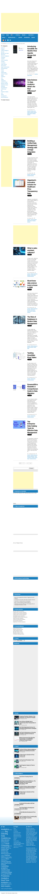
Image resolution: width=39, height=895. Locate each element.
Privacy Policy (16, 840)
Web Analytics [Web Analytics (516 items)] (5, 886)
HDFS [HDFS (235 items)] (2, 860)
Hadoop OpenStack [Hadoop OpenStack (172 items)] (4, 857)
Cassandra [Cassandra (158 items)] (7, 842)
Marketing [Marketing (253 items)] (3, 864)
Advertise (20, 37)
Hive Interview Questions (18, 620)
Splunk (2, 94)
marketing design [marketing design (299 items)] (5, 869)
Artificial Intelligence (34, 273)
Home (3, 35)
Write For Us (16, 847)
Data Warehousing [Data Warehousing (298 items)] (4, 852)
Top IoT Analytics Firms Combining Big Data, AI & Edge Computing (28, 817)
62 (27, 463)
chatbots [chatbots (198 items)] (3, 843)
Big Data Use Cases (5, 53)
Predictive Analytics (30, 175)
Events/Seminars (4, 68)
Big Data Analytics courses (18, 632)
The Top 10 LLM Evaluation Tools (26, 760)
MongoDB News (4, 87)
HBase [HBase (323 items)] (7, 859)
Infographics (3, 80)
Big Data (24, 35)
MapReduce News (4, 84)
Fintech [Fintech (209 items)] (2, 855)
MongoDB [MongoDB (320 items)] (3, 874)
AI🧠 (12, 35)
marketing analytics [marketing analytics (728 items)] (4, 867)
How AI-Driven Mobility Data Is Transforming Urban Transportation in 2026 (27, 723)
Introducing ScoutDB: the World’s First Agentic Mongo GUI (32, 50)
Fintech (2, 69)
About (7, 35)
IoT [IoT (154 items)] (6, 860)
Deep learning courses (17, 628)
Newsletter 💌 (27, 37)
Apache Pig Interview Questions (19, 619)
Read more (34, 862)
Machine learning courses (18, 629)
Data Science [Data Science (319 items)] (5, 850)
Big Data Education (17, 832)
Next (30, 463)
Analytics (28, 174)
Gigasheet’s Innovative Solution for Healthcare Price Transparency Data (32, 186)
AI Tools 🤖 (18, 35)
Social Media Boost (17, 842)
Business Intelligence (30, 456)
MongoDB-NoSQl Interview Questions (20, 617)
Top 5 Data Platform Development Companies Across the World (24, 808)
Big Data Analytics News (10, 43)
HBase (2, 75)
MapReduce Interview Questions (19, 621)
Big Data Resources (17, 835)
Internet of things (4, 82)
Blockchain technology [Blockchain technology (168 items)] (5, 842)
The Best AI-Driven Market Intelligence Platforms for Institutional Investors (27, 750)
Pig (1, 90)
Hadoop (4, 37)
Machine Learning (33, 112)
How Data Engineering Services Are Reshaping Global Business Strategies (27, 728)
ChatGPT (3, 58)
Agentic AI (3, 47)
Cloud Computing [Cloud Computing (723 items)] (5, 845)
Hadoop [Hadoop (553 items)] (7, 855)
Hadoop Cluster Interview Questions (20, 613)
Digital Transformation (5, 67)
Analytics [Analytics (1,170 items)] (5, 829)
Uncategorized (4, 95)
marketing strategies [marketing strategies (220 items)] (5, 870)
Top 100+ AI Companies (18, 846)
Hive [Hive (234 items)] (5, 860)
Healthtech (3, 76)
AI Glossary (16, 831)
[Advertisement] (20, 22)
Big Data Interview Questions (18, 611)
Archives (14, 640)
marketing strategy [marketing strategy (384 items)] (6, 872)
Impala (2, 79)
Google (2, 71)
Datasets (33, 37)
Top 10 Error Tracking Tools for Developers (22, 601)
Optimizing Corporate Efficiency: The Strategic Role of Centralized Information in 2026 (24, 604)
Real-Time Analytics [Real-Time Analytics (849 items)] (5, 881)
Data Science (31, 35)
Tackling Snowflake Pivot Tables (31, 355)
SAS (2, 93)
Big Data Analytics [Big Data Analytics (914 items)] (4, 836)
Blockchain (3, 54)
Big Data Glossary (12, 37)
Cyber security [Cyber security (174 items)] (8, 848)
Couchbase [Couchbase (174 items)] (3, 848)
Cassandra (3, 57)
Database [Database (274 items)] (3, 849)
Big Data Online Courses (17, 631)
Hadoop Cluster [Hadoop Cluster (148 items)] (8, 856)
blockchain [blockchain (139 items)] (2, 841)
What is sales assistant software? (32, 250)
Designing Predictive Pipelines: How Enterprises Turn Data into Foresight (27, 717)
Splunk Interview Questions (18, 618)
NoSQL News (29, 75)
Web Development (4, 97)
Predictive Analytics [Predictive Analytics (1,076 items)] (5, 877)
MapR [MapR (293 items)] (2, 863)
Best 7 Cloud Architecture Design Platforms (22, 602)
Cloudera (32, 457)
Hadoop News (3, 72)
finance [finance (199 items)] (9, 853)
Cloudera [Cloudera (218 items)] (7, 847)
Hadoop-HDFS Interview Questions (19, 612)
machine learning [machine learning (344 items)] (6, 861)
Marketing (3, 86)
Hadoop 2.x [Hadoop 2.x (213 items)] (3, 856)
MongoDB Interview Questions (19, 615)
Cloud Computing (34, 219)
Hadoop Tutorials (4, 73)
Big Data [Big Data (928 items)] (4, 832)
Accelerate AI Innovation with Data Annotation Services (24, 599)
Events (15, 839)
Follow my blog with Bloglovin (6, 888)
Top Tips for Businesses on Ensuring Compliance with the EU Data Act (27, 733)
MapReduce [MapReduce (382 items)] (7, 863)
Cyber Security (4, 64)
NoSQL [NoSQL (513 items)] (9, 874)
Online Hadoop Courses (17, 630)
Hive (2, 78)
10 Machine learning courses (18, 634)
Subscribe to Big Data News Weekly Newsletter (19, 844)
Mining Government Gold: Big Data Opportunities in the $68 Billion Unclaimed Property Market (27, 739)
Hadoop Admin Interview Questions (19, 614)
